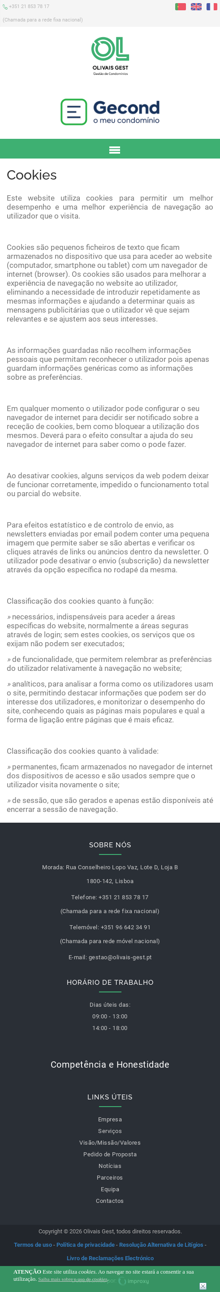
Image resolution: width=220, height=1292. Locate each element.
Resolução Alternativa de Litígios (161, 1244)
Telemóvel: (84, 927)
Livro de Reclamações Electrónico (110, 1258)
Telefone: (84, 897)
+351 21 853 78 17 (43, 13)
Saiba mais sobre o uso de (72, 1279)
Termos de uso (33, 1244)
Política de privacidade (85, 1244)
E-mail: (78, 957)
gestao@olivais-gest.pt (120, 957)
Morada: (53, 867)
